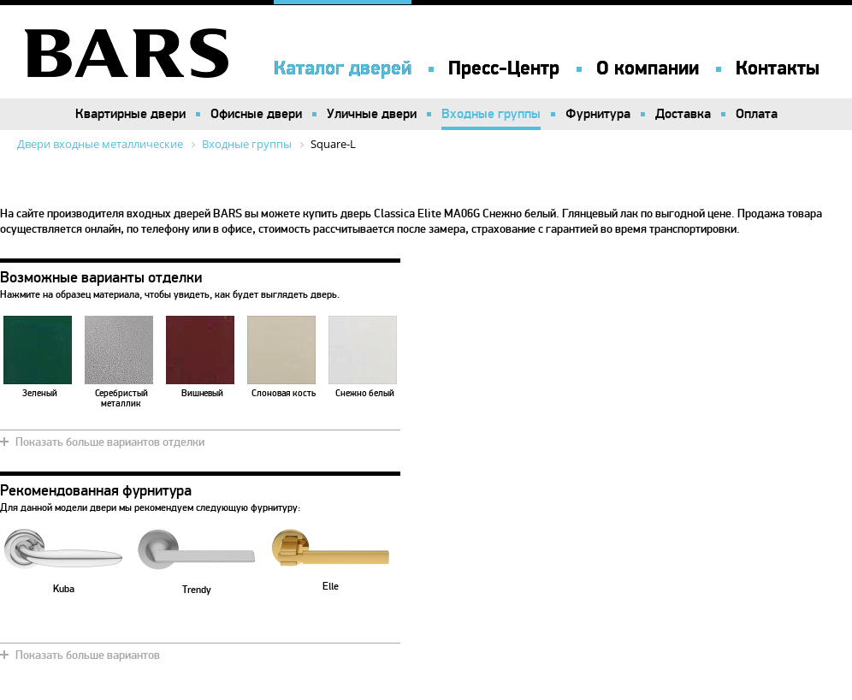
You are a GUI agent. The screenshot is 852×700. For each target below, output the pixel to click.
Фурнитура (597, 113)
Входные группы (491, 113)
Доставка (683, 113)
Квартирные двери (130, 113)
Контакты (777, 68)
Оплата (757, 113)
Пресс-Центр (503, 68)
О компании (647, 68)
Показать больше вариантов (87, 655)
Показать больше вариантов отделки (109, 442)
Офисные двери (256, 113)
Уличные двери (372, 113)
